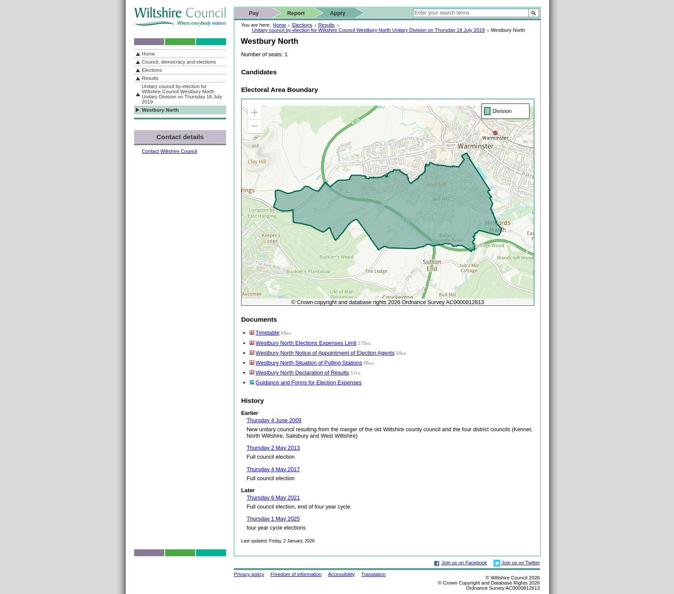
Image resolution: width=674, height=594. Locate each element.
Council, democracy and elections (179, 61)
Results (326, 24)
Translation (373, 574)
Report (296, 13)
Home (279, 24)
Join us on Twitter (521, 562)
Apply (338, 13)
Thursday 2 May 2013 (273, 448)
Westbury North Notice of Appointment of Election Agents (325, 353)
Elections (302, 24)
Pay (254, 13)
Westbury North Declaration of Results (302, 372)
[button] (255, 112)
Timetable (267, 332)
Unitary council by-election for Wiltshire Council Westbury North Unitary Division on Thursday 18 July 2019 (368, 30)
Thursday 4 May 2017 (273, 469)
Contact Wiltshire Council (169, 151)
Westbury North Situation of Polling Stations (309, 362)
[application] (388, 202)
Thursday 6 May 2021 (273, 497)
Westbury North (160, 110)
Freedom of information (296, 574)
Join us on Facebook (464, 562)
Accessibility (341, 574)
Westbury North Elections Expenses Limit (306, 343)
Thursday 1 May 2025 (273, 518)
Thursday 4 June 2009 (274, 420)
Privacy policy (249, 574)
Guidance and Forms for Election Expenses (309, 382)
